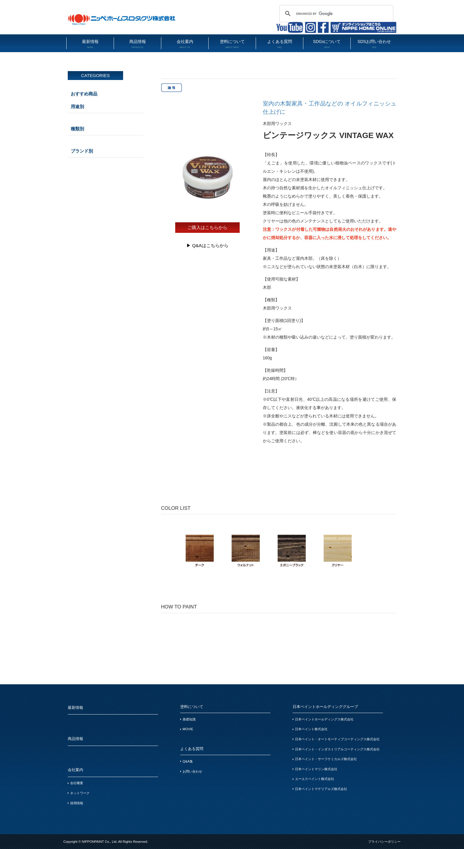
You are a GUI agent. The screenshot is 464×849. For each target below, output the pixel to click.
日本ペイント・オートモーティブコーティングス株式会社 (337, 739)
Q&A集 (188, 761)
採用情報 (76, 803)
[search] (335, 13)
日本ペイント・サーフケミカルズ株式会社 (326, 759)
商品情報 (137, 44)
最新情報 (90, 44)
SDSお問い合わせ (374, 44)
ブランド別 (82, 150)
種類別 (77, 128)
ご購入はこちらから (207, 227)
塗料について (232, 44)
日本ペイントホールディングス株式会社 (324, 719)
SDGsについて (326, 44)
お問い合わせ (192, 771)
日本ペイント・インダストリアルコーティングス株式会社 (337, 749)
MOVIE (188, 729)
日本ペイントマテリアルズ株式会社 (321, 789)
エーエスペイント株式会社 (314, 779)
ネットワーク (80, 793)
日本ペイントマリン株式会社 (316, 769)
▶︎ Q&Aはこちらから (207, 245)
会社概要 (76, 783)
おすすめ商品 (84, 93)
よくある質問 (279, 44)
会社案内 (184, 44)
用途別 (77, 106)
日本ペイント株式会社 (311, 729)
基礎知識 (189, 719)
